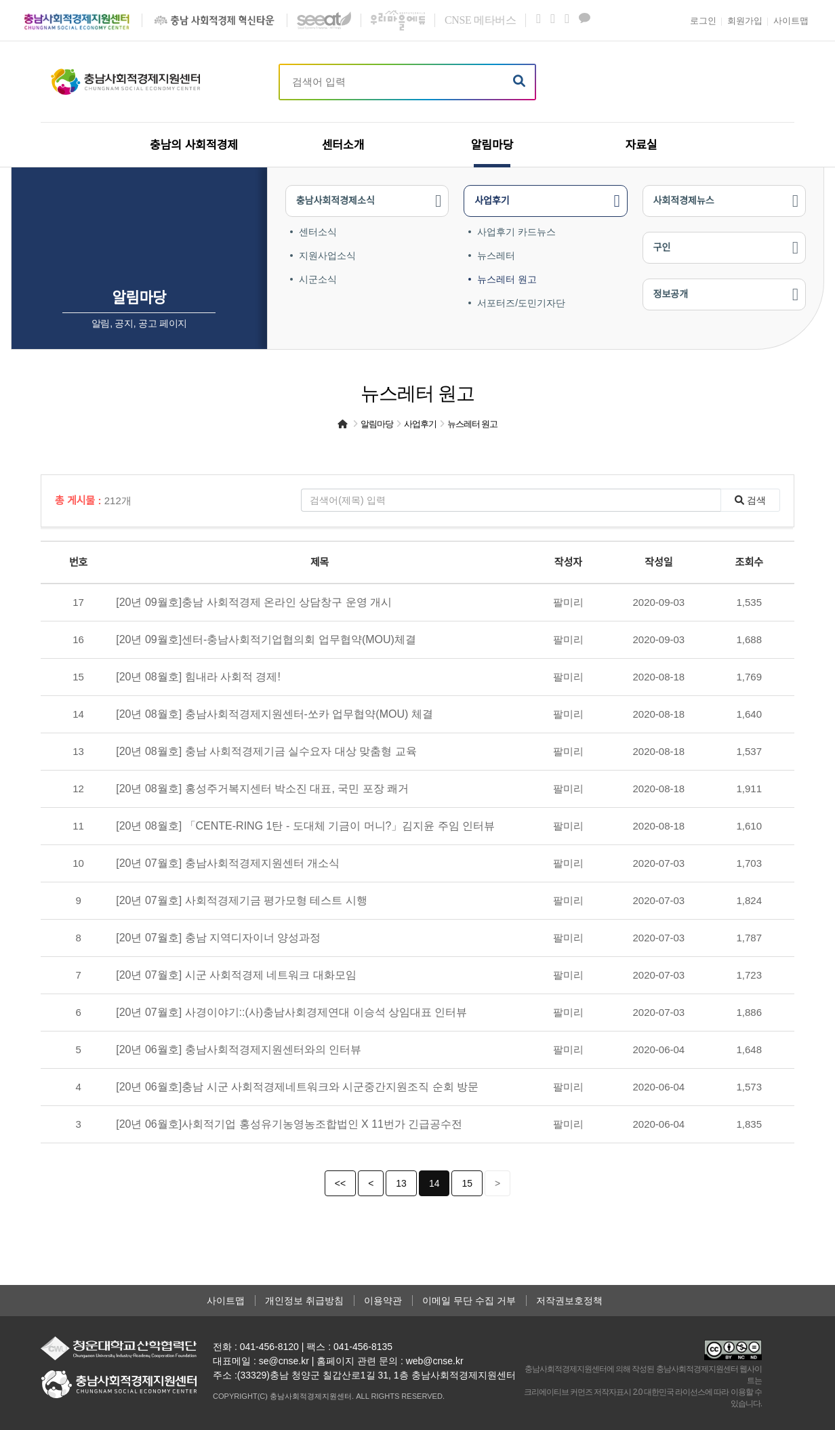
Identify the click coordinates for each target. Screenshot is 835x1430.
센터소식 (318, 231)
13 (401, 1183)
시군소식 (318, 279)
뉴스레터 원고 (507, 279)
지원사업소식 (327, 255)
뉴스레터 (496, 255)
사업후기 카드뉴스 (516, 231)
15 (467, 1183)
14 (434, 1183)
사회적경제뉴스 (683, 200)
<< (340, 1183)
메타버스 (480, 20)
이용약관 (383, 1300)
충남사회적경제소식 (335, 200)
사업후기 (492, 200)
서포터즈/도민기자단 (521, 303)
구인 (662, 247)
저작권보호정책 (569, 1300)
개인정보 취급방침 (304, 1300)
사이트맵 (226, 1300)
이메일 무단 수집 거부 (469, 1300)
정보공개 (671, 294)
